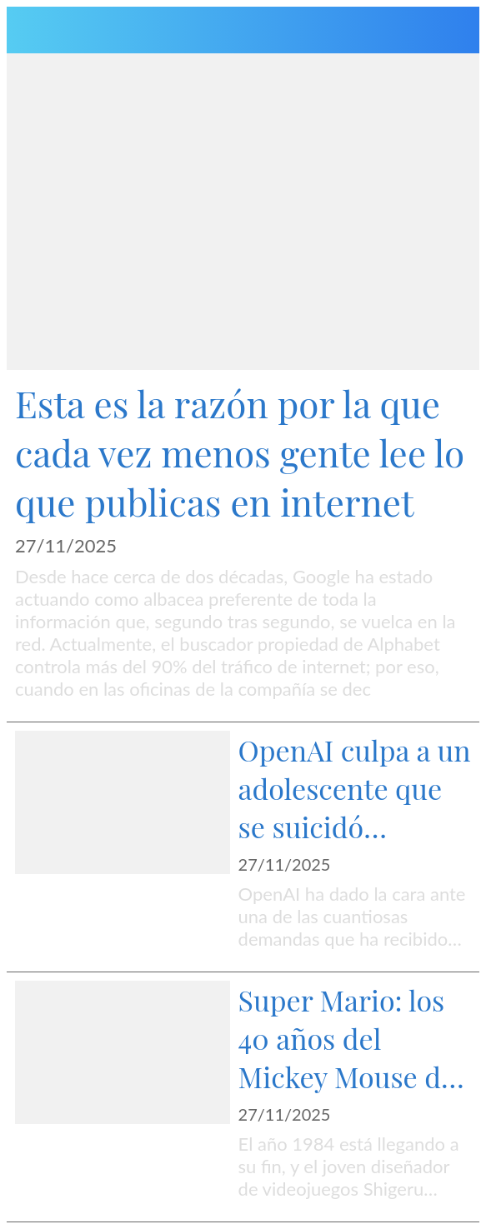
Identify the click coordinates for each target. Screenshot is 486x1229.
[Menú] (30, 30)
